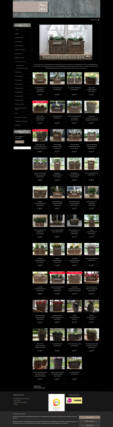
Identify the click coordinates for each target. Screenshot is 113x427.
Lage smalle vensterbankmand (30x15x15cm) (92, 89)
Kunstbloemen (37, 386)
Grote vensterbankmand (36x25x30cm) (91, 259)
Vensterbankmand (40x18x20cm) (74, 373)
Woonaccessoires (19, 104)
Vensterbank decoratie (39, 387)
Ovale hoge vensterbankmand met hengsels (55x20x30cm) (74, 288)
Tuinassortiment (19, 45)
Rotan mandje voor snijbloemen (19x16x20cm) (92, 203)
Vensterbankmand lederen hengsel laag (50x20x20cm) (91, 288)
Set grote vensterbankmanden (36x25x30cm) (40, 288)
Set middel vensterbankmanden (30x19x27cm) (74, 260)
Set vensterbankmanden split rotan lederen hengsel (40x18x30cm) (40, 374)
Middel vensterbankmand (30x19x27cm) (57, 260)
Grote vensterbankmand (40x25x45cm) (91, 174)
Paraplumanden (19, 88)
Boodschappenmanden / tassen (21, 108)
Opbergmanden (19, 37)
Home (16, 29)
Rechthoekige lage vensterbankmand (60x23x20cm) (74, 203)
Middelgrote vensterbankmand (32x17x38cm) (57, 175)
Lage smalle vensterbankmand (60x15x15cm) (40, 118)
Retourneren (17, 400)
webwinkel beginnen (60, 423)
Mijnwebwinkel (75, 423)
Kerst (16, 113)
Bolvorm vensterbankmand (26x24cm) (92, 317)
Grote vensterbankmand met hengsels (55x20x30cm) (74, 118)
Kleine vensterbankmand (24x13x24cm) (92, 232)
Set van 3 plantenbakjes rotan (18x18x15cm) (57, 231)
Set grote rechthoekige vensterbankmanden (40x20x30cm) (40, 175)
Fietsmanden (18, 72)
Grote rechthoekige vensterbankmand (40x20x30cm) (91, 146)
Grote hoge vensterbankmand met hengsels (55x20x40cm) (92, 118)
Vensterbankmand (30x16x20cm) (57, 88)
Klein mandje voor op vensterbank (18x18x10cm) (74, 232)
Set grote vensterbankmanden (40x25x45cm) (40, 203)
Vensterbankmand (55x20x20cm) (57, 117)
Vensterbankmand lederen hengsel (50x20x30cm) (40, 317)
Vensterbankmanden (20, 61)
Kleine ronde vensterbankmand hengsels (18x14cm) (40, 345)
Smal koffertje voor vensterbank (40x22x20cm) (40, 89)
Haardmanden (18, 41)
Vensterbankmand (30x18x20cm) (57, 344)
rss (53, 423)
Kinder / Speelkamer (20, 49)
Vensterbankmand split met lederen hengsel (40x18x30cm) (91, 345)
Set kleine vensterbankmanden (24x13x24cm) (40, 260)
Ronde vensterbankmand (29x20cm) (74, 317)
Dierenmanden (19, 84)
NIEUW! (17, 33)
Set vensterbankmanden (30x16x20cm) (74, 88)
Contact (16, 404)
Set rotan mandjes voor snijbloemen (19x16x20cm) (40, 232)
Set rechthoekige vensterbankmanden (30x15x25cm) (74, 146)
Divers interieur (19, 80)
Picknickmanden (19, 100)
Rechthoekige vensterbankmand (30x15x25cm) (57, 146)
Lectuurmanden (19, 76)
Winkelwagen (19, 142)
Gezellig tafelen (19, 92)
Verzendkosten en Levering (21, 398)
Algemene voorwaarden (20, 402)
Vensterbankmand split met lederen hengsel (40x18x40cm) (57, 374)
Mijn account (95, 20)
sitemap (49, 423)
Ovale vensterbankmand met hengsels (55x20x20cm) (57, 288)
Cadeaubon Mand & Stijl (21, 121)
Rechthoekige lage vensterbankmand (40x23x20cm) (57, 203)
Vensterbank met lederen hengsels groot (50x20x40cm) (57, 317)
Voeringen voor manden (21, 117)
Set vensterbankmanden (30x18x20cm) (74, 344)
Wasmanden (18, 53)
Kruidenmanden (19, 96)
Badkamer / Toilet (19, 57)
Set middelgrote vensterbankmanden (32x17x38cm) (74, 175)
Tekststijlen (18, 125)
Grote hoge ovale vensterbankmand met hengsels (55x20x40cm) (40, 146)
